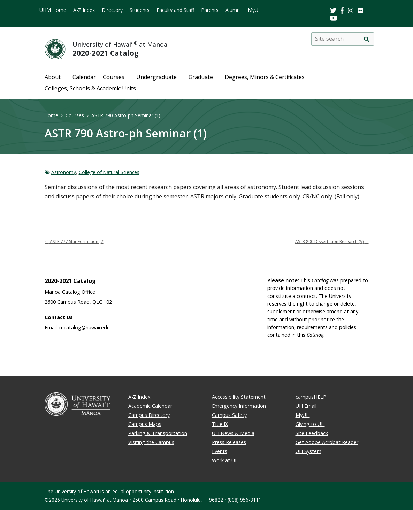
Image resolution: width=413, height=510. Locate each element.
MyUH (255, 10)
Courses (113, 77)
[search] (367, 39)
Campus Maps (144, 424)
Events (219, 451)
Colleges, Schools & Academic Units (90, 88)
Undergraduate (156, 77)
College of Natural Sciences (109, 172)
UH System (308, 451)
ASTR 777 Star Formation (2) (74, 242)
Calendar (84, 77)
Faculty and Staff (175, 10)
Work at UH (225, 460)
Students (140, 10)
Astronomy (63, 172)
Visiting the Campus (151, 442)
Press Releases (229, 442)
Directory (112, 10)
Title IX (220, 424)
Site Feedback (312, 433)
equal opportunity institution (143, 491)
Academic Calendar (150, 406)
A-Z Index (84, 10)
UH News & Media (233, 433)
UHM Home (52, 10)
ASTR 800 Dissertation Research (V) (332, 242)
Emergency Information (239, 406)
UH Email (306, 406)
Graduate (201, 77)
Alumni (233, 10)
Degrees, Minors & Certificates (265, 77)
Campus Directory (149, 415)
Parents (210, 10)
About (53, 77)
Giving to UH (310, 424)
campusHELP (311, 396)
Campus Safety (229, 415)
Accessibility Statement (239, 396)
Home (51, 115)
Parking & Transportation (157, 433)
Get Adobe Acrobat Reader (327, 442)
